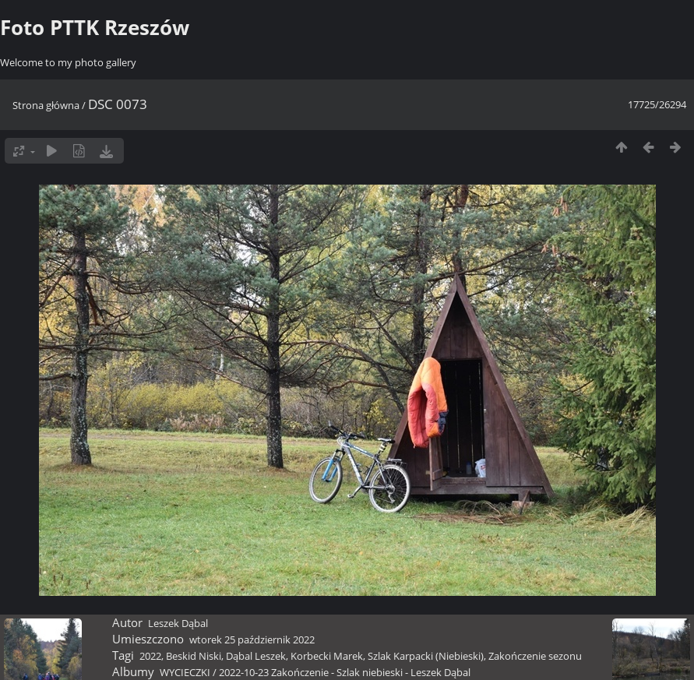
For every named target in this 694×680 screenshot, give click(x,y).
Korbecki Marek (327, 656)
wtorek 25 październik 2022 (252, 639)
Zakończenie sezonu (535, 656)
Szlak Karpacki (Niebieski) (426, 656)
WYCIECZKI (185, 672)
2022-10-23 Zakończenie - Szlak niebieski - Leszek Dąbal (344, 672)
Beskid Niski (193, 656)
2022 (150, 656)
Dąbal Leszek (256, 656)
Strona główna (45, 105)
